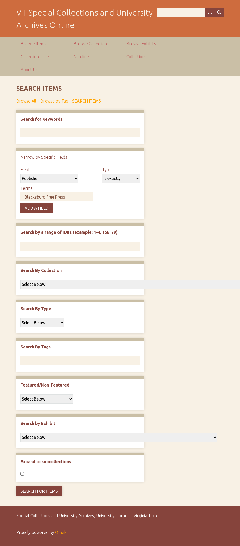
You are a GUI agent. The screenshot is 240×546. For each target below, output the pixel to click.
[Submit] (219, 12)
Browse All (26, 101)
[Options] (209, 12)
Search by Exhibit (37, 423)
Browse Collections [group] (91, 43)
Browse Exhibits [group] (141, 43)
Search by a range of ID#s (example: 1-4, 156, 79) (69, 232)
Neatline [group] (81, 56)
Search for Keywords (41, 119)
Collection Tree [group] (35, 56)
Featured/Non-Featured (44, 385)
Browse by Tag (54, 101)
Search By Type (35, 308)
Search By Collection (41, 270)
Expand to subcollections (45, 461)
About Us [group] (29, 69)
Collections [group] (136, 56)
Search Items (86, 101)
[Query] (190, 12)
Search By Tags (35, 347)
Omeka (61, 532)
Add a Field (36, 208)
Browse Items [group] (33, 43)
